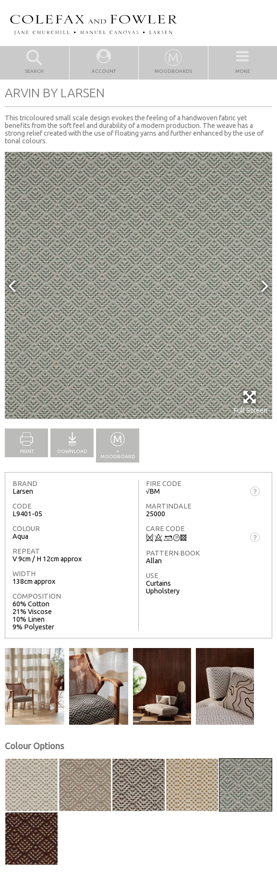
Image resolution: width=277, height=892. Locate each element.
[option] (138, 285)
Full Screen (250, 402)
